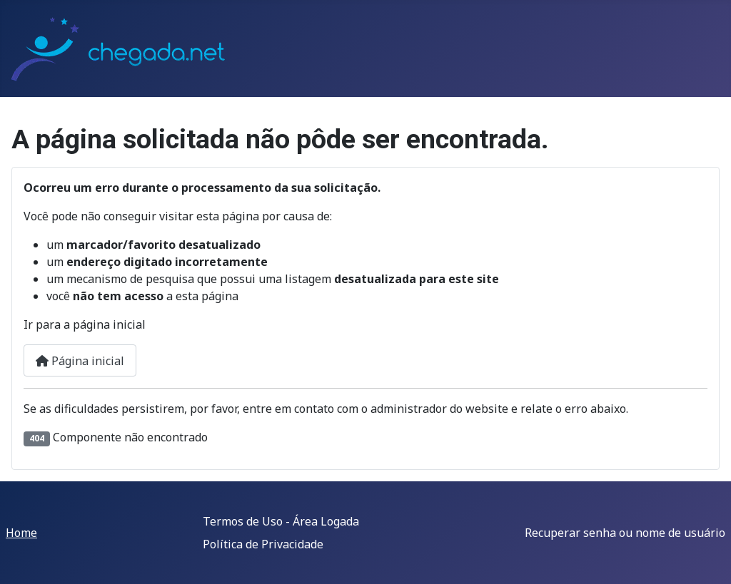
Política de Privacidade (263, 544)
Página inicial (80, 361)
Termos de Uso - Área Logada (281, 521)
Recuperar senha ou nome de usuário (625, 533)
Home (21, 533)
